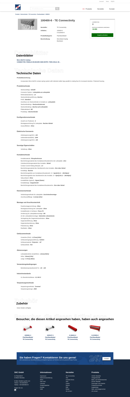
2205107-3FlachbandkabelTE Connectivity (50, 337)
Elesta (67, 389)
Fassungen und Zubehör (98, 383)
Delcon (68, 385)
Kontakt (112, 9)
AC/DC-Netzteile (96, 376)
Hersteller (100, 9)
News (107, 1)
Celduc (68, 383)
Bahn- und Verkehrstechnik (99, 379)
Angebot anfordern (102, 35)
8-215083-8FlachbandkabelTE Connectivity (95, 337)
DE (111, 1)
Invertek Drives (70, 379)
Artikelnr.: (44, 30)
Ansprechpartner (44, 385)
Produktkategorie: (46, 36)
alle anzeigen (69, 391)
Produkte (89, 9)
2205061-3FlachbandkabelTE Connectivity (28, 337)
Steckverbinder (24, 14)
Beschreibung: (45, 39)
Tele (67, 377)
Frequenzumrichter (97, 385)
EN (113, 1)
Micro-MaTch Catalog (23, 60)
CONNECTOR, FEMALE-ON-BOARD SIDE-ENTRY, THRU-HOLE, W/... (38, 62)
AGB (41, 389)
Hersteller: (44, 27)
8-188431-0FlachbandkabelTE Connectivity (73, 337)
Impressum (43, 376)
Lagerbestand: (95, 22)
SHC (67, 381)
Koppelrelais (95, 387)
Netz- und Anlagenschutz (99, 389)
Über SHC (43, 381)
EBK (67, 387)
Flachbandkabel (40, 14)
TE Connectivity (32, 14)
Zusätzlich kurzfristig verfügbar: (101, 27)
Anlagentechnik (96, 377)
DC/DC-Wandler (96, 381)
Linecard (101, 1)
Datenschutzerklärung (46, 377)
